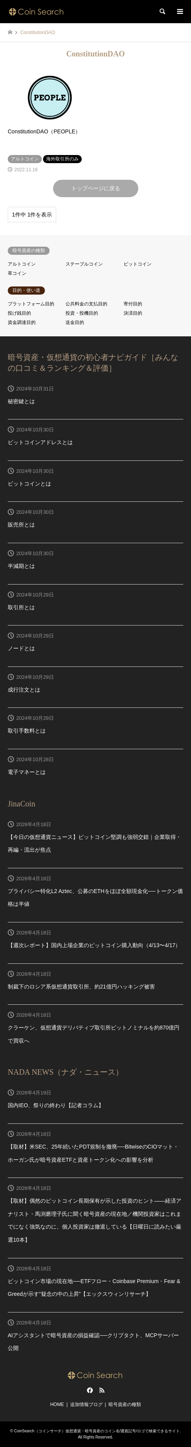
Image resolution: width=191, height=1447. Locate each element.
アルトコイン (22, 264)
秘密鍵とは (21, 401)
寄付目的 (133, 304)
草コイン (17, 273)
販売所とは (21, 525)
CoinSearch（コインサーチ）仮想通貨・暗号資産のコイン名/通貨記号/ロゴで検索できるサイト (97, 1431)
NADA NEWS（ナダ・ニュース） (65, 1072)
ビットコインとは (29, 484)
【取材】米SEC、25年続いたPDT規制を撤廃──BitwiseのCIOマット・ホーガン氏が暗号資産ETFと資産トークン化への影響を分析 (93, 1153)
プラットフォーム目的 (31, 304)
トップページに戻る (95, 188)
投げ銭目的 (19, 313)
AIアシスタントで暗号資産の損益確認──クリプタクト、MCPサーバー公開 (93, 1342)
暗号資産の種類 (124, 1404)
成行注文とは (24, 690)
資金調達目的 (22, 322)
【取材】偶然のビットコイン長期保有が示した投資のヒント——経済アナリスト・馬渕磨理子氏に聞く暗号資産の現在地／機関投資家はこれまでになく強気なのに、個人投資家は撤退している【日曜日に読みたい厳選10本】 (94, 1220)
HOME (57, 1404)
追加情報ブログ (86, 1404)
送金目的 (74, 322)
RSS (102, 1390)
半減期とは (21, 566)
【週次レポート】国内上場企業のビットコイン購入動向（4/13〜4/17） (94, 945)
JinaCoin (21, 803)
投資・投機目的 (81, 313)
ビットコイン (137, 264)
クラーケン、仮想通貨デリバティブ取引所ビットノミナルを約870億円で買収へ (93, 1034)
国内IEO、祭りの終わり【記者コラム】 (56, 1105)
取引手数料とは (27, 731)
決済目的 (133, 313)
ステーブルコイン (84, 264)
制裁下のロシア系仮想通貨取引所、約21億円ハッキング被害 (81, 986)
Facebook (89, 1390)
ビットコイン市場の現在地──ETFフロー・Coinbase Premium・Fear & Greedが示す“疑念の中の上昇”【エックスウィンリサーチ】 (94, 1287)
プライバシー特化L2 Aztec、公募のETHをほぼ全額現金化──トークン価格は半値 (95, 897)
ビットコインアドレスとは (40, 442)
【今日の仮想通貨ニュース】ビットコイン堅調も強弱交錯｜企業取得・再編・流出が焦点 (94, 843)
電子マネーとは (27, 772)
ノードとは (21, 648)
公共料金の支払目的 (86, 304)
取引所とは (21, 607)
